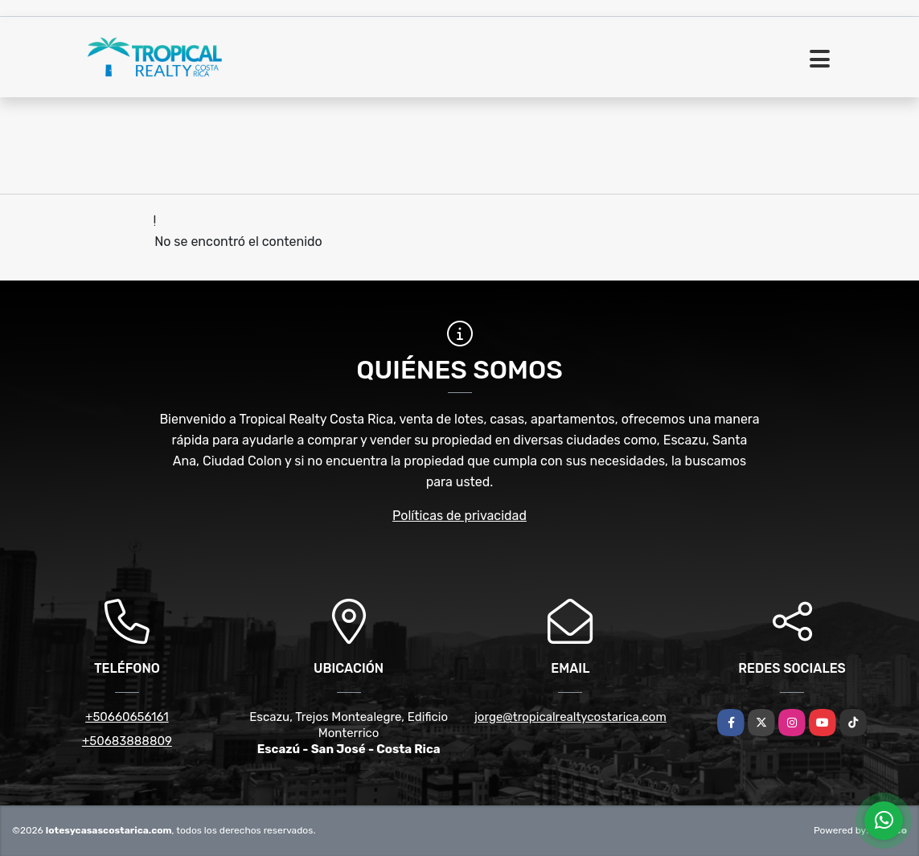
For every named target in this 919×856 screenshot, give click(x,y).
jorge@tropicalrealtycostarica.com (570, 717)
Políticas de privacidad (459, 515)
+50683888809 (127, 741)
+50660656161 (127, 717)
